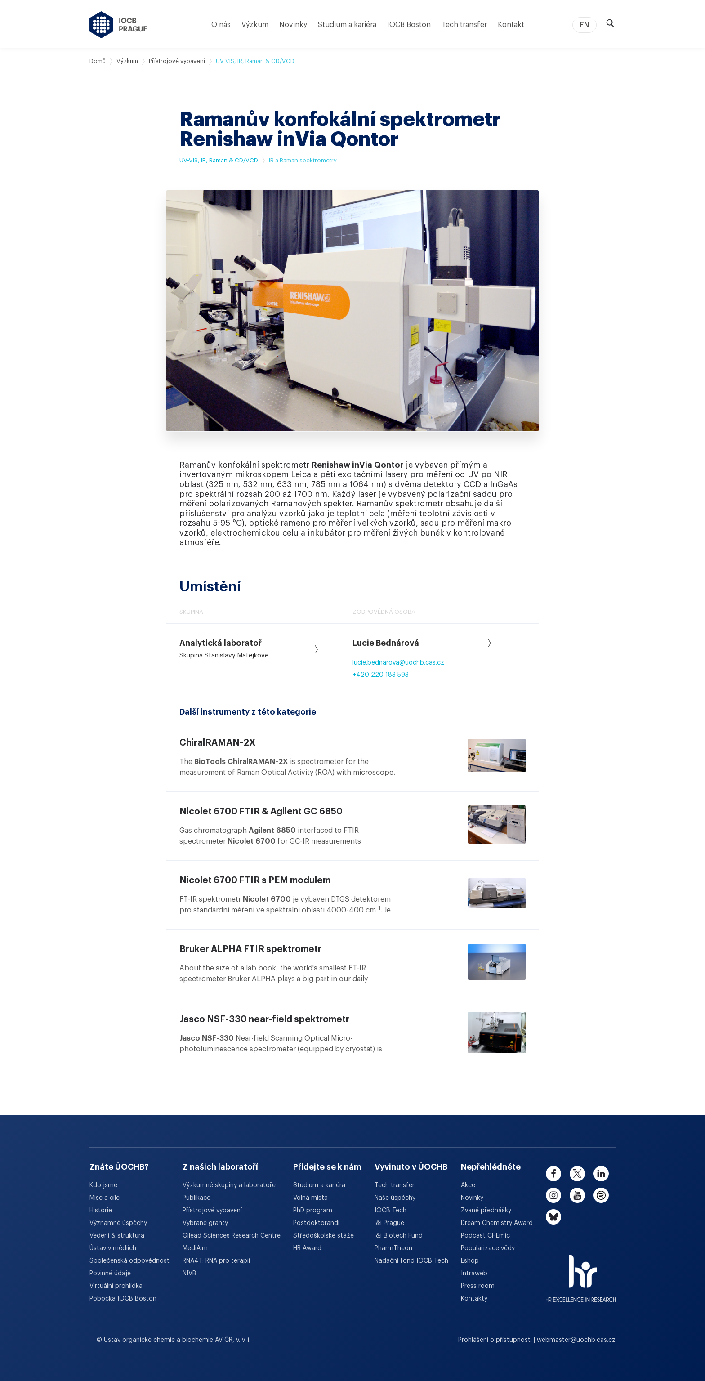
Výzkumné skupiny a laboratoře (229, 1185)
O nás (221, 24)
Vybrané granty (205, 1223)
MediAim (195, 1248)
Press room (478, 1286)
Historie (100, 1210)
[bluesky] (553, 1217)
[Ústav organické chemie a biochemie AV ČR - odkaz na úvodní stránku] (118, 24)
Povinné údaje (110, 1273)
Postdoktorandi (316, 1223)
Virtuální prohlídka (116, 1286)
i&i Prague (389, 1223)
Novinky (293, 24)
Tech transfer (464, 24)
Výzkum (254, 24)
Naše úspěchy (395, 1198)
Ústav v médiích (112, 1248)
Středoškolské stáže (323, 1236)
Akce (468, 1185)
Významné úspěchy (118, 1223)
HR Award (307, 1248)
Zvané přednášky (486, 1210)
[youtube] (577, 1195)
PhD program (312, 1210)
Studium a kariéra (347, 24)
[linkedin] (601, 1173)
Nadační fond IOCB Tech (411, 1261)
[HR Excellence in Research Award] (581, 1272)
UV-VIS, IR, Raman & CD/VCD (218, 160)
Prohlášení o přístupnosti (496, 1340)
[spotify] (601, 1195)
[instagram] (553, 1195)
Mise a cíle (104, 1198)
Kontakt (511, 24)
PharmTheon (393, 1248)
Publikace (196, 1198)
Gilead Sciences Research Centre (232, 1236)
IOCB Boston (409, 24)
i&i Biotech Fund (399, 1236)
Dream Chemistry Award (497, 1223)
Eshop (470, 1261)
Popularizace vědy (488, 1248)
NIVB (189, 1273)
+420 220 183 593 (380, 675)
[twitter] (577, 1173)
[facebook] (553, 1173)
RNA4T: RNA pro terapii (216, 1261)
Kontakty (474, 1299)
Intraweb (474, 1273)
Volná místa (310, 1198)
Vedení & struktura (116, 1236)
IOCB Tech (390, 1210)
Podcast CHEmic (485, 1236)
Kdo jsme (103, 1185)
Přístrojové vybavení (177, 61)
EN (584, 25)
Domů (97, 61)
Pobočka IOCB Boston (122, 1299)
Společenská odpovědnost (129, 1261)
